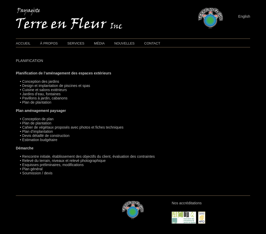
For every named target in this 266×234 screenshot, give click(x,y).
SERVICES (75, 43)
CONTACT (152, 43)
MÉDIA (99, 43)
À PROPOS (49, 43)
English (244, 16)
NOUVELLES (124, 43)
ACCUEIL (23, 43)
